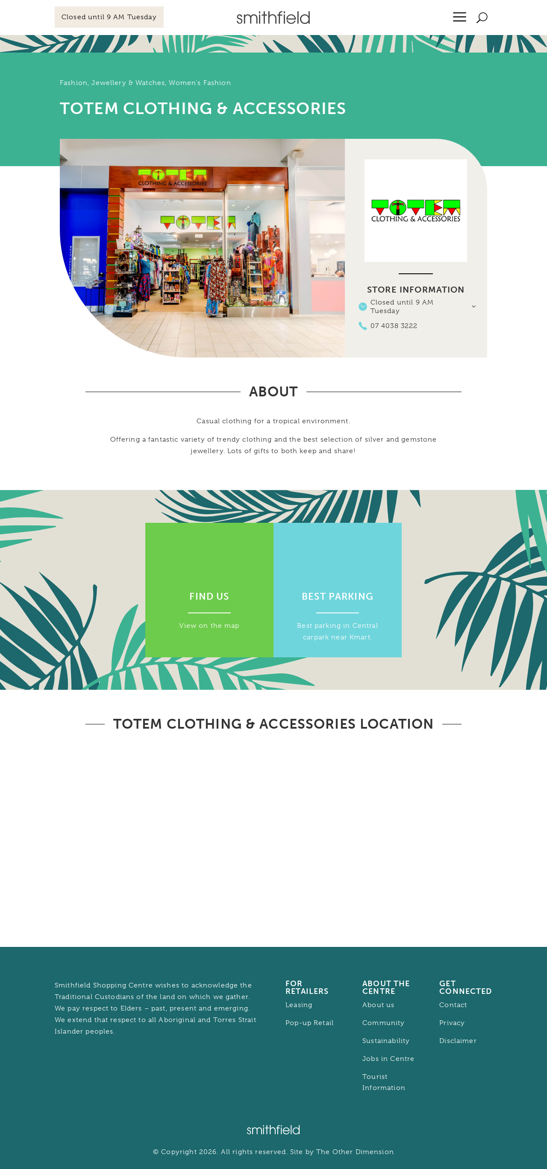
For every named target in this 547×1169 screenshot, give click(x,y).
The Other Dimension (355, 1152)
